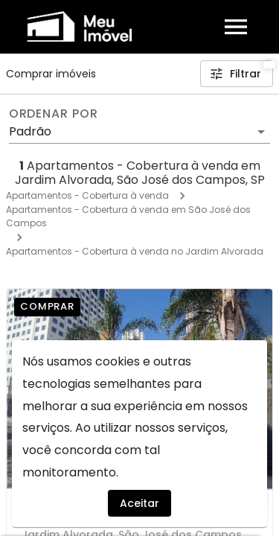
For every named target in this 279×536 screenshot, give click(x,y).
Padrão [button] (30, 131)
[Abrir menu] (236, 27)
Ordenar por (53, 114)
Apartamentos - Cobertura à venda (87, 195)
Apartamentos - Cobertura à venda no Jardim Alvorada (134, 251)
